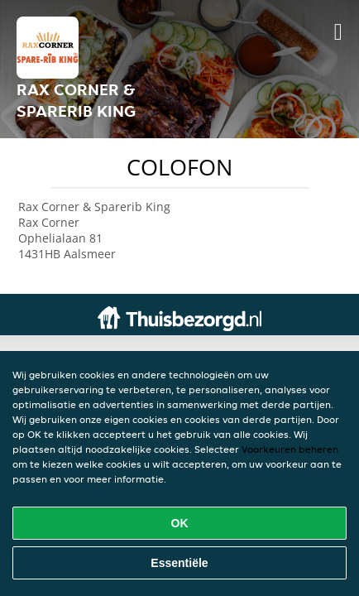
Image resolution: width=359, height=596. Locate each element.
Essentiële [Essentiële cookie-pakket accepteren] (179, 563)
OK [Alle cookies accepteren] (180, 523)
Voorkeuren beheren (290, 449)
